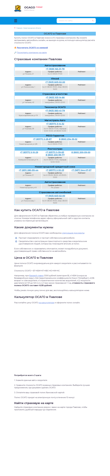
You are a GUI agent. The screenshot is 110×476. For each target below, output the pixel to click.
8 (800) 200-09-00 (80, 152)
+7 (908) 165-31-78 (55, 69)
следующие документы (73, 233)
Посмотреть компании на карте (32, 53)
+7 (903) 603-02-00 (55, 82)
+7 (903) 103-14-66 (55, 97)
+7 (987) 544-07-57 (81, 170)
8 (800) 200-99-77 (55, 155)
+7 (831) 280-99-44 (28, 170)
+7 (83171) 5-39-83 (54, 152)
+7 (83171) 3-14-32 (55, 124)
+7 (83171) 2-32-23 (55, 170)
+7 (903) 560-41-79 (55, 110)
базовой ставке (36, 276)
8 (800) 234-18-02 (68, 139)
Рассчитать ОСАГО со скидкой (32, 48)
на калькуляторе (46, 303)
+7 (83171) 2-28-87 (42, 139)
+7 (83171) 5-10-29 (29, 152)
